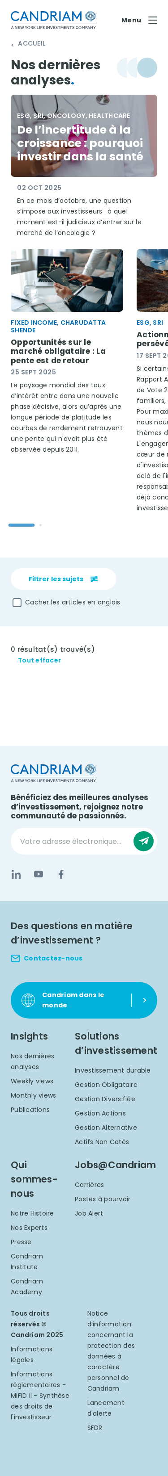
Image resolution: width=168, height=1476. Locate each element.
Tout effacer (39, 660)
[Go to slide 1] (22, 525)
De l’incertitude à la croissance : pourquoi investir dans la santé (80, 143)
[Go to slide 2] (40, 525)
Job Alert (89, 1213)
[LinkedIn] (16, 874)
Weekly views (32, 1081)
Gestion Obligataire (106, 1084)
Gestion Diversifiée (105, 1098)
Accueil (31, 44)
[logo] (53, 20)
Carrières (89, 1184)
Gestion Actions (100, 1113)
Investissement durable (113, 1070)
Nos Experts (29, 1227)
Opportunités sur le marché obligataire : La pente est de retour (58, 351)
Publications (30, 1109)
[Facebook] (61, 874)
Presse (21, 1241)
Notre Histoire (32, 1213)
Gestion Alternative (106, 1127)
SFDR (95, 1427)
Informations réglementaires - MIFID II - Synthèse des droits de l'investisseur (40, 1395)
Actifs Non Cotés (102, 1141)
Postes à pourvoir (102, 1199)
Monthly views (33, 1095)
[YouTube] (38, 874)
